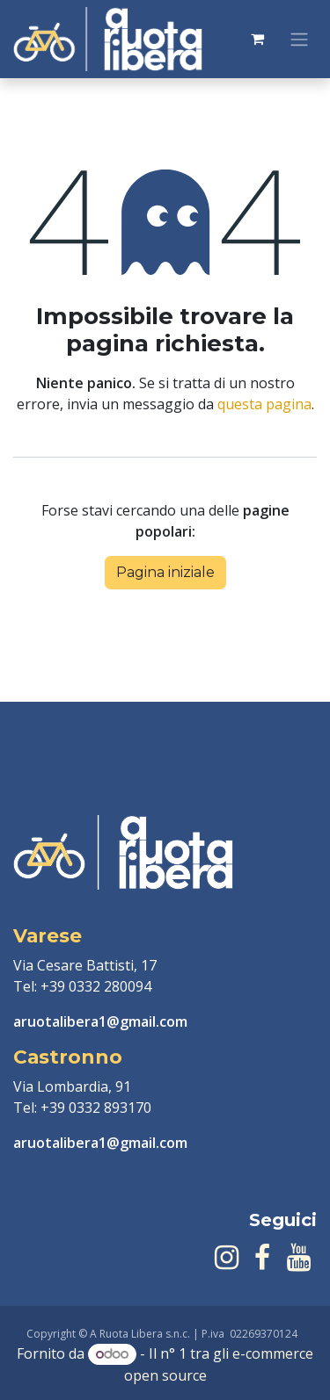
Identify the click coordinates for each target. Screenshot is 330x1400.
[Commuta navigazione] (299, 39)
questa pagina (264, 404)
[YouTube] (298, 1257)
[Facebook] (262, 1257)
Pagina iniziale (165, 572)
